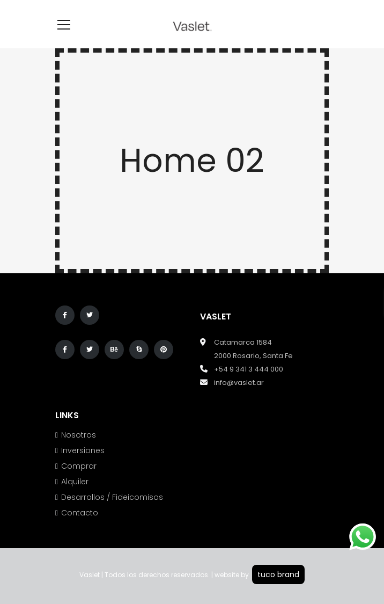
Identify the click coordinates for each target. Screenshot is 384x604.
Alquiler (74, 481)
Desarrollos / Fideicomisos (112, 497)
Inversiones (83, 450)
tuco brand (278, 574)
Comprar (79, 466)
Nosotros (78, 435)
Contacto (79, 512)
